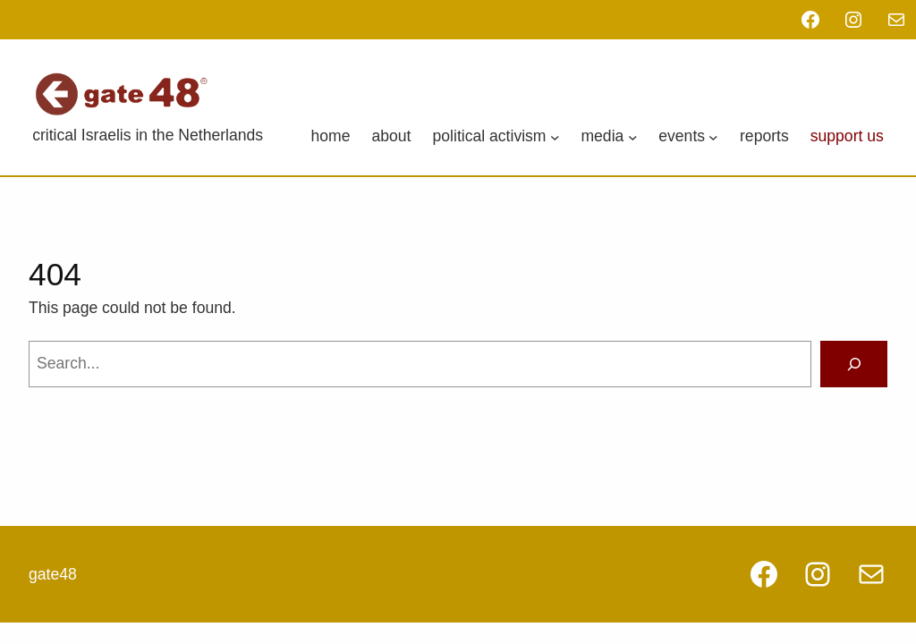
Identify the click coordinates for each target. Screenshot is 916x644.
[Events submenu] (713, 136)
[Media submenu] (633, 136)
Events (681, 136)
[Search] (853, 363)
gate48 (53, 574)
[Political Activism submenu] (555, 136)
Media (602, 136)
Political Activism (490, 136)
